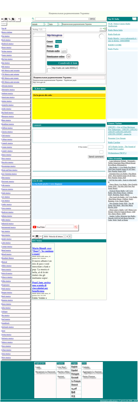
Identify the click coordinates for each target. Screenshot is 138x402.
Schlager (4, 312)
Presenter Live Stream (117, 138)
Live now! (61, 367)
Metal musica (6, 250)
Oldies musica (6, 266)
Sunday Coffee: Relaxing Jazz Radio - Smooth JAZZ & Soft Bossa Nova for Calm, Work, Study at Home (122, 218)
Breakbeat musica (7, 124)
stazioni (60, 376)
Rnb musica (5, 67)
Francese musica (7, 189)
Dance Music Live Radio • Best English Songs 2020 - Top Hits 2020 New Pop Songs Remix (122, 186)
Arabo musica (6, 109)
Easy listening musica (9, 174)
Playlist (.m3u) (63, 372)
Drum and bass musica (9, 170)
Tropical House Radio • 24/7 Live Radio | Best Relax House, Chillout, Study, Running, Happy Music (120, 193)
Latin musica (5, 243)
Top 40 (3, 28)
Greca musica (6, 208)
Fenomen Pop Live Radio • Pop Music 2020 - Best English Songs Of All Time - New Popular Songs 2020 (122, 176)
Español (74, 370)
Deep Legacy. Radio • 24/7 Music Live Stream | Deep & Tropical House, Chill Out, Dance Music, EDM (122, 212)
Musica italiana (6, 32)
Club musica (5, 135)
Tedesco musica (7, 342)
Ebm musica (5, 178)
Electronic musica (7, 181)
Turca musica (6, 346)
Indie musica (5, 220)
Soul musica (5, 319)
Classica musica (7, 132)
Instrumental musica (8, 227)
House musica (6, 47)
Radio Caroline (114, 142)
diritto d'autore (89, 376)
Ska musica (5, 315)
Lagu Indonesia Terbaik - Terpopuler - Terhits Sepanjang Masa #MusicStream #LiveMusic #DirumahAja (122, 163)
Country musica (7, 151)
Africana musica (7, 86)
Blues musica (6, 120)
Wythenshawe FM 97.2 (117, 153)
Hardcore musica (7, 212)
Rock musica (5, 40)
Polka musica (6, 281)
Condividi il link (67, 63)
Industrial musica (7, 224)
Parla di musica (6, 273)
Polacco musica (6, 277)
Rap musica (5, 63)
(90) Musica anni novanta (10, 82)
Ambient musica (7, 93)
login (37, 367)
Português (75, 374)
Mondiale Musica (7, 258)
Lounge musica (6, 246)
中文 (73, 396)
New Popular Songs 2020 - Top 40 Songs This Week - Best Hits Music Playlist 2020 (121, 205)
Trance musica (6, 55)
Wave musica (6, 357)
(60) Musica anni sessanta (10, 70)
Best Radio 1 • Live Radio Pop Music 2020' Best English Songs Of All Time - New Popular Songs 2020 (122, 169)
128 (56, 46)
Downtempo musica (8, 166)
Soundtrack (5, 323)
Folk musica (5, 185)
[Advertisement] (69, 5)
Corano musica (6, 147)
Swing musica (6, 335)
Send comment (96, 157)
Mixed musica (6, 254)
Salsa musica (5, 308)
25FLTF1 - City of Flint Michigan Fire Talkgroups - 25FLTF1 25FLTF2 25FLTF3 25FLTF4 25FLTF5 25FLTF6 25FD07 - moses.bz (122, 130)
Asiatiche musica (7, 105)
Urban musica (6, 350)
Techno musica (6, 51)
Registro (58, 184)
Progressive (5, 285)
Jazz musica (5, 231)
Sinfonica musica (7, 338)
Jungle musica (6, 239)
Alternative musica (8, 90)
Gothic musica (6, 204)
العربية (74, 388)
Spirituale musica (7, 327)
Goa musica (5, 201)
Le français (76, 381)
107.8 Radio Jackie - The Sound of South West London (121, 148)
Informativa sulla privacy (109, 401)
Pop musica (5, 36)
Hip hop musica (6, 59)
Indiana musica (6, 216)
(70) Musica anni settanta (10, 74)
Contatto (86, 367)
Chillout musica (7, 128)
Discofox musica (7, 162)
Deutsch (74, 385)
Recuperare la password (45, 372)
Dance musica (6, 155)
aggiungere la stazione (92, 372)
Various (58, 41)
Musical (4, 262)
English (74, 366)
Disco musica (6, 158)
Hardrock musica (7, 44)
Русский (74, 377)
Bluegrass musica (7, 116)
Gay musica (5, 197)
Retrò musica (6, 296)
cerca (92, 19)
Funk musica (5, 193)
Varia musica (5, 354)
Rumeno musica (7, 300)
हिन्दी (73, 392)
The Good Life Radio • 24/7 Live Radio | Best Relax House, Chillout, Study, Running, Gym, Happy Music (122, 199)
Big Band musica (7, 113)
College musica (6, 139)
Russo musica (6, 304)
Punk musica (5, 289)
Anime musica (6, 101)
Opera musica (6, 269)
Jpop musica (5, 235)
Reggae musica (6, 292)
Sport (3, 331)
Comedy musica (7, 143)
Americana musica (8, 97)
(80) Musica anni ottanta (10, 78)
